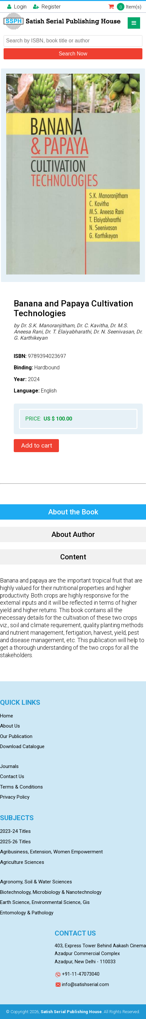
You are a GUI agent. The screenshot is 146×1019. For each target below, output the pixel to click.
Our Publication (16, 736)
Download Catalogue (22, 746)
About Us (10, 726)
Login (17, 7)
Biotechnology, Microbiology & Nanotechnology (50, 892)
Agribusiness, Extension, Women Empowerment (51, 852)
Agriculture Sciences (22, 862)
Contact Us (12, 776)
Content (73, 557)
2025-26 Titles (15, 842)
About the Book (73, 512)
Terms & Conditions (21, 787)
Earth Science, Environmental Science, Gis (45, 902)
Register (47, 7)
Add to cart (36, 445)
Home (6, 716)
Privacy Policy (14, 797)
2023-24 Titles (15, 831)
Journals (9, 766)
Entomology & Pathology (26, 913)
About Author (73, 534)
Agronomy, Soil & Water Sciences (36, 882)
